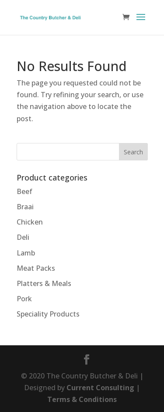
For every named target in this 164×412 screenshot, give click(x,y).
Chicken (30, 222)
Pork (24, 298)
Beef (24, 191)
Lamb (26, 253)
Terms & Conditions (82, 399)
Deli (23, 237)
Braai (25, 206)
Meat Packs (36, 268)
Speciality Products (48, 314)
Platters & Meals (44, 283)
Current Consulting (100, 387)
